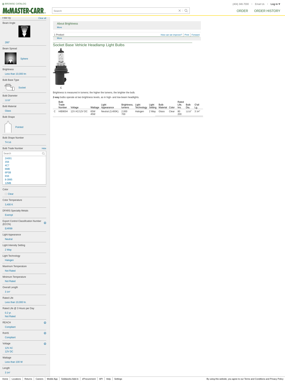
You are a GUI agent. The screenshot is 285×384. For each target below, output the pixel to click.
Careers (39, 379)
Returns (28, 379)
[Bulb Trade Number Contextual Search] (24, 153)
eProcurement (89, 379)
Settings (118, 379)
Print (187, 35)
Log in (275, 4)
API (101, 379)
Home (5, 379)
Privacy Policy (276, 379)
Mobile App (52, 379)
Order (242, 11)
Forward (196, 35)
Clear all (42, 18)
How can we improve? (171, 35)
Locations (16, 379)
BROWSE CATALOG (15, 4)
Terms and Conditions (254, 379)
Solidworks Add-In (69, 379)
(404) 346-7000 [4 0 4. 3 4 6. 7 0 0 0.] (241, 4)
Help (108, 379)
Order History (267, 11)
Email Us (259, 4)
